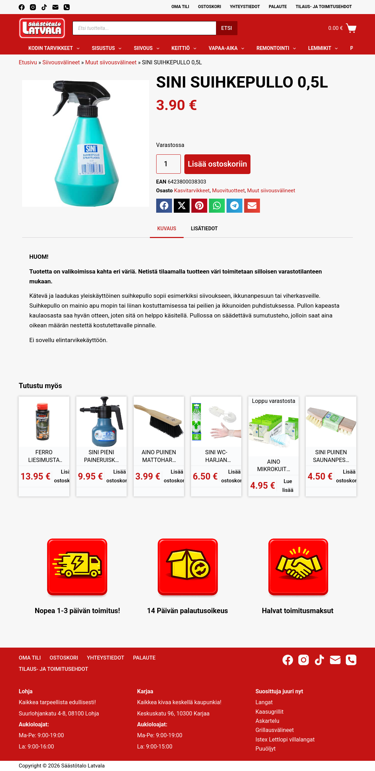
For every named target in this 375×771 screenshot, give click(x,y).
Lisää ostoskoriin (217, 164)
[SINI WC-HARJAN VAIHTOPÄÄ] (216, 422)
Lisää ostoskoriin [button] (67, 476)
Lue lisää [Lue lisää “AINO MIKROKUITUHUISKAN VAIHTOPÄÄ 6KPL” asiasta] (287, 485)
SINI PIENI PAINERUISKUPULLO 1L (101, 456)
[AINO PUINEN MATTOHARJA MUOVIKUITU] (159, 422)
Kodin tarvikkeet (55, 48)
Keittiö (185, 48)
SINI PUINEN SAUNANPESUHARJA (331, 456)
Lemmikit (324, 48)
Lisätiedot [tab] (204, 228)
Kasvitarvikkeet (192, 190)
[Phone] (67, 7)
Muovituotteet (228, 190)
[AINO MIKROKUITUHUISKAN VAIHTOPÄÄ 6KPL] (273, 431)
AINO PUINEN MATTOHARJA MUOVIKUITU (158, 456)
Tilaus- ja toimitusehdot (323, 6)
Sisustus (108, 48)
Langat (264, 702)
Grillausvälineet (274, 730)
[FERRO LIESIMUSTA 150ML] (44, 422)
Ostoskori (209, 6)
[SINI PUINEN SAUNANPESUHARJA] (331, 422)
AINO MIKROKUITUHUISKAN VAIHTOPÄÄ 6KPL (273, 465)
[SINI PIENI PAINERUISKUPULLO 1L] (101, 422)
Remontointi (277, 48)
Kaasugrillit (269, 711)
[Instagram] (33, 7)
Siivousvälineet (61, 62)
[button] (164, 206)
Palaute (278, 6)
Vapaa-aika (228, 48)
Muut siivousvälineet (110, 62)
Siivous (148, 48)
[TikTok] (44, 7)
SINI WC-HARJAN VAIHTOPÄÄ (216, 456)
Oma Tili (180, 6)
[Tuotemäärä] (168, 164)
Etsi (226, 28)
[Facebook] (22, 7)
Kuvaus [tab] (166, 228)
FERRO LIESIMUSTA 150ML (43, 456)
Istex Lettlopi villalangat (284, 739)
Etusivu (28, 62)
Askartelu (267, 721)
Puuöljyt (265, 748)
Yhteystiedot (245, 6)
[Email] (55, 7)
